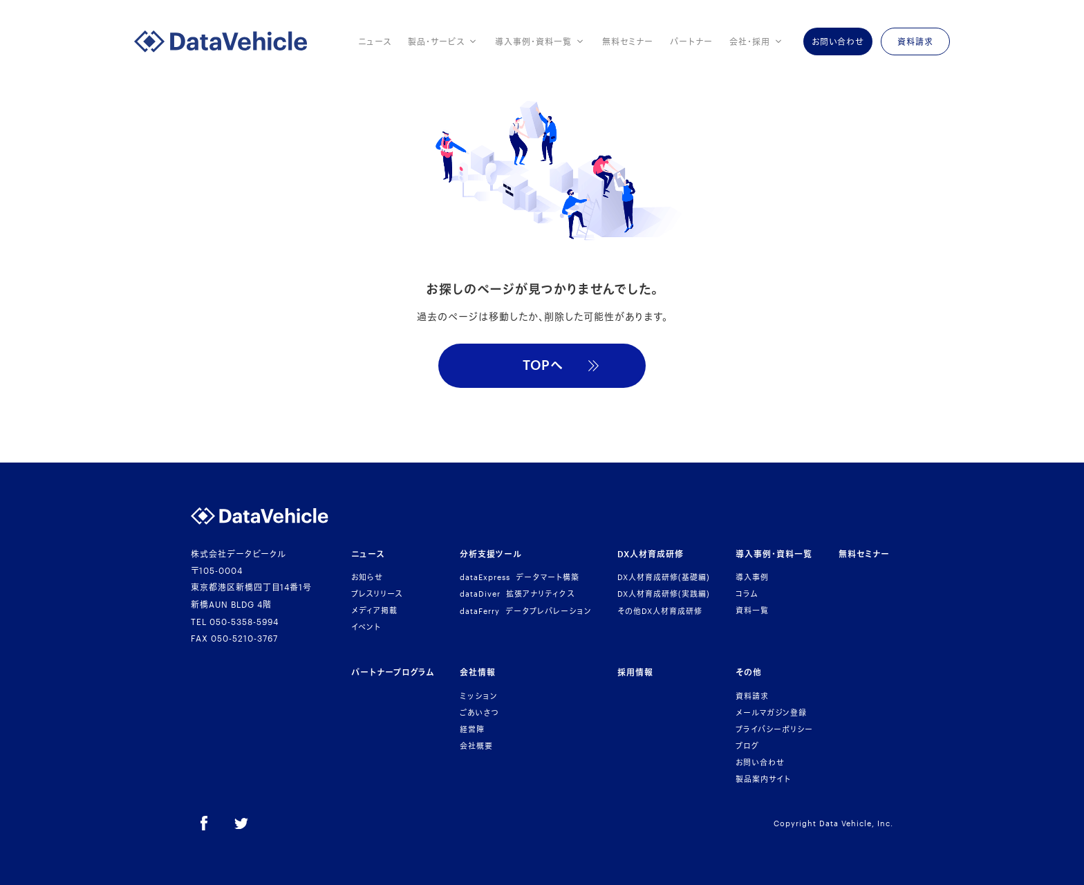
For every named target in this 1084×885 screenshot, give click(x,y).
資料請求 (752, 695)
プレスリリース (376, 593)
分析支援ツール (491, 554)
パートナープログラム (392, 672)
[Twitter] (241, 823)
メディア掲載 (374, 610)
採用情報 (635, 672)
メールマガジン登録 (771, 712)
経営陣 (472, 729)
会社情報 (478, 672)
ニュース (374, 41)
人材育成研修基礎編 (663, 576)
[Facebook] (204, 823)
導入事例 (752, 576)
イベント (366, 626)
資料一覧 (752, 610)
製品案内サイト (763, 778)
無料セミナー (627, 41)
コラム (747, 593)
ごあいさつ (479, 712)
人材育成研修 (650, 554)
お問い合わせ (760, 762)
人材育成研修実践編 (663, 593)
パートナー (691, 41)
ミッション (479, 695)
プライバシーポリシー (774, 729)
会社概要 (476, 745)
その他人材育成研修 (659, 610)
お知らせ (367, 576)
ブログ (747, 745)
